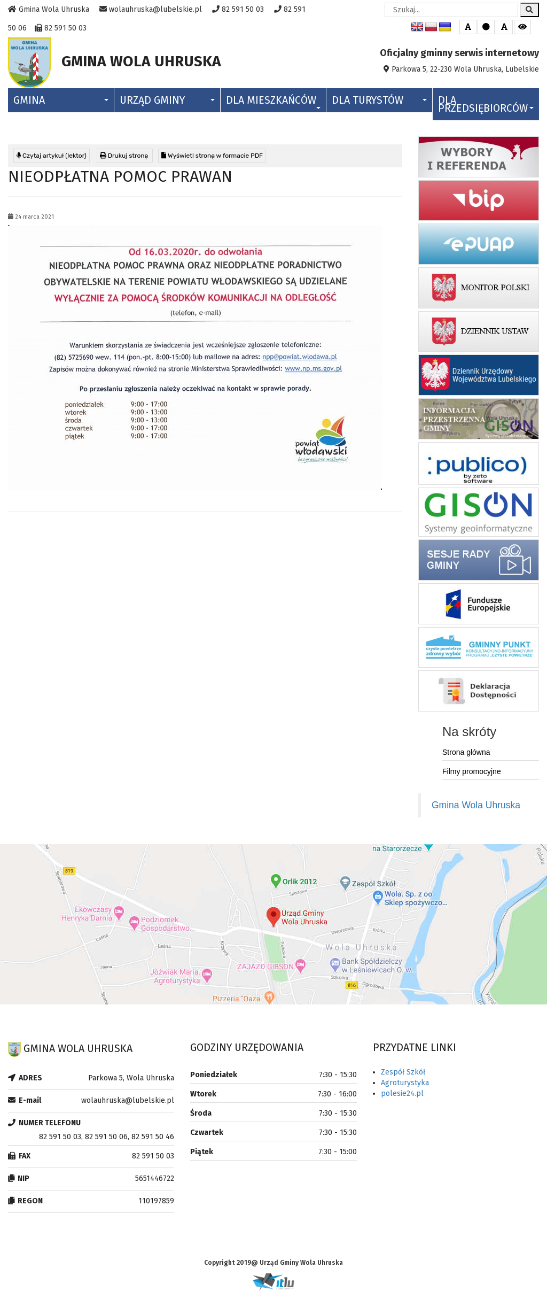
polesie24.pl (402, 1093)
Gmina (60, 100)
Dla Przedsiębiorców (486, 104)
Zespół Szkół (403, 1072)
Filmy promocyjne (471, 771)
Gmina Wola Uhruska (476, 805)
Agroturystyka (405, 1082)
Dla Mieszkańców (273, 101)
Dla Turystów (379, 100)
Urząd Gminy (167, 100)
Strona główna (466, 752)
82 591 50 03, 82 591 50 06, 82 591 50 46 (106, 1136)
